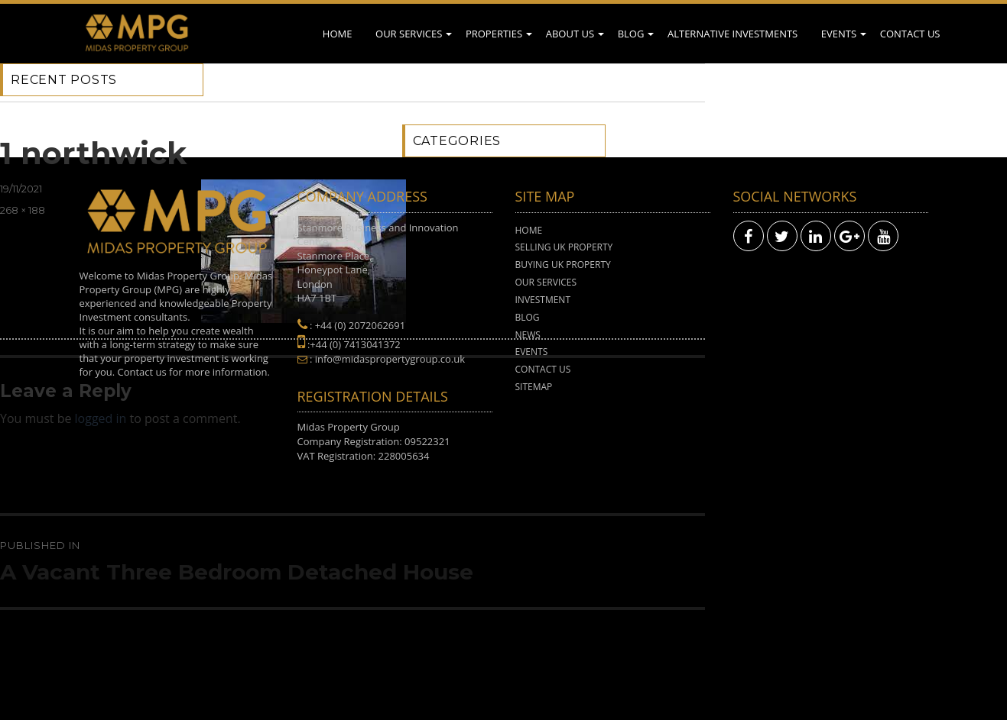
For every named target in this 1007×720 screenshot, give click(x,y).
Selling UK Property (564, 247)
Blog (631, 33)
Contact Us (910, 33)
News (528, 334)
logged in (101, 418)
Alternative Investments (732, 33)
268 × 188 (22, 210)
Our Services (408, 33)
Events (838, 33)
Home (337, 33)
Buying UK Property (563, 264)
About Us (570, 33)
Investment (543, 299)
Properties (494, 33)
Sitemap (534, 386)
